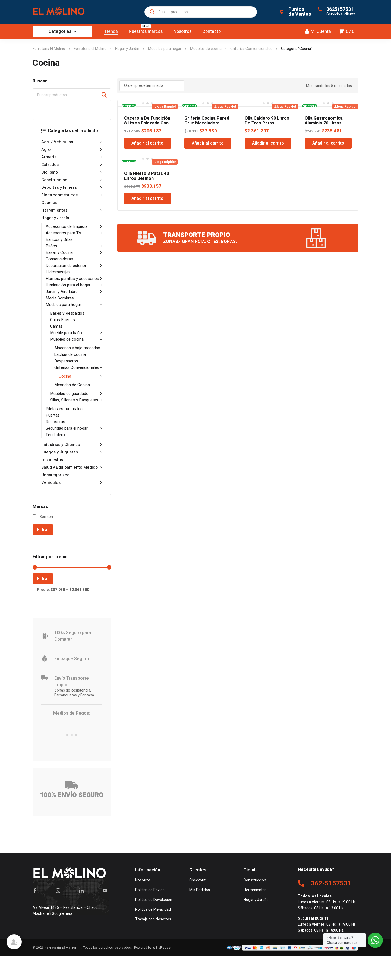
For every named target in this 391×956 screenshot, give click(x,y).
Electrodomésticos (71, 195)
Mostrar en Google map (52, 913)
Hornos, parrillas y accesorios (74, 278)
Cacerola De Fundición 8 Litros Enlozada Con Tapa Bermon (147, 123)
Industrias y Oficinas (71, 444)
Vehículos (71, 482)
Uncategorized (55, 475)
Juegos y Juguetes (71, 452)
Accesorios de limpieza (74, 226)
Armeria (71, 157)
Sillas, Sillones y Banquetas (76, 400)
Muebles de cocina (206, 49)
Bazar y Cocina (74, 252)
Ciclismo (71, 172)
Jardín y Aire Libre (74, 291)
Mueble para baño (76, 333)
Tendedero (55, 435)
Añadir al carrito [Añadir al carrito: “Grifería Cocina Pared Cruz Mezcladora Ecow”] (208, 143)
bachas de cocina (70, 354)
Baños (74, 246)
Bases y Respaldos (67, 313)
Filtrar (43, 529)
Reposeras (55, 422)
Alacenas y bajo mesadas (77, 348)
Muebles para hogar (164, 49)
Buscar (104, 94)
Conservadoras (59, 259)
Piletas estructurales (64, 409)
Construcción (71, 180)
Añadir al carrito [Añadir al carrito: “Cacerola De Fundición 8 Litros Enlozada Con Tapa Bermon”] (147, 143)
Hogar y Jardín (127, 49)
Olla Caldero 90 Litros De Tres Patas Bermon (267, 123)
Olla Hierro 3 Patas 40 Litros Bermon (146, 176)
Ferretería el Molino (90, 49)
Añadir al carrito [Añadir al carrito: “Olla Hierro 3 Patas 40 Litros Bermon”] (147, 198)
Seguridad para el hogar (74, 428)
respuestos (52, 460)
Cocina (80, 376)
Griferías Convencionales (251, 49)
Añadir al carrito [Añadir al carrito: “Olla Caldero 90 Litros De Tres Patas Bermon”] (268, 143)
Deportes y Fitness (71, 187)
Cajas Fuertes (62, 320)
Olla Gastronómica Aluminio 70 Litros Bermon (324, 123)
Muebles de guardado (76, 393)
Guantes (49, 203)
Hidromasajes (58, 272)
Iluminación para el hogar (74, 285)
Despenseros (66, 361)
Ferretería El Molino (49, 49)
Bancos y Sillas (59, 239)
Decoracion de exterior (74, 265)
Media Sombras (60, 298)
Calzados (71, 164)
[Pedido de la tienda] (151, 85)
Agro (71, 149)
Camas (56, 326)
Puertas (53, 415)
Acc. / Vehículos (71, 142)
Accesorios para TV (74, 233)
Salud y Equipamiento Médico (71, 467)
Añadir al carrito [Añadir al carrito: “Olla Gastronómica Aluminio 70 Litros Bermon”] (328, 143)
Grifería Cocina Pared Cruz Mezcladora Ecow (206, 123)
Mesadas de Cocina (72, 385)
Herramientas (71, 210)
